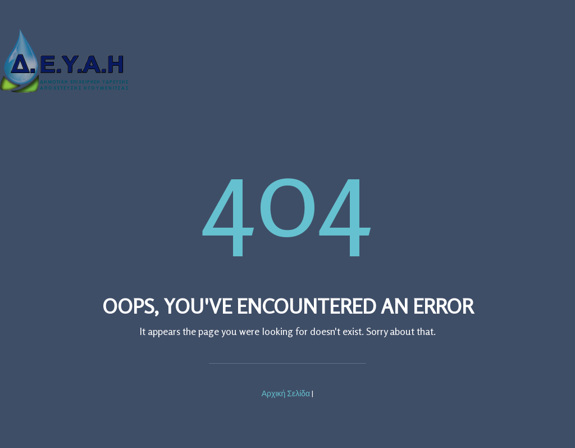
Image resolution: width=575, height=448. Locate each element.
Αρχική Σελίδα (286, 393)
